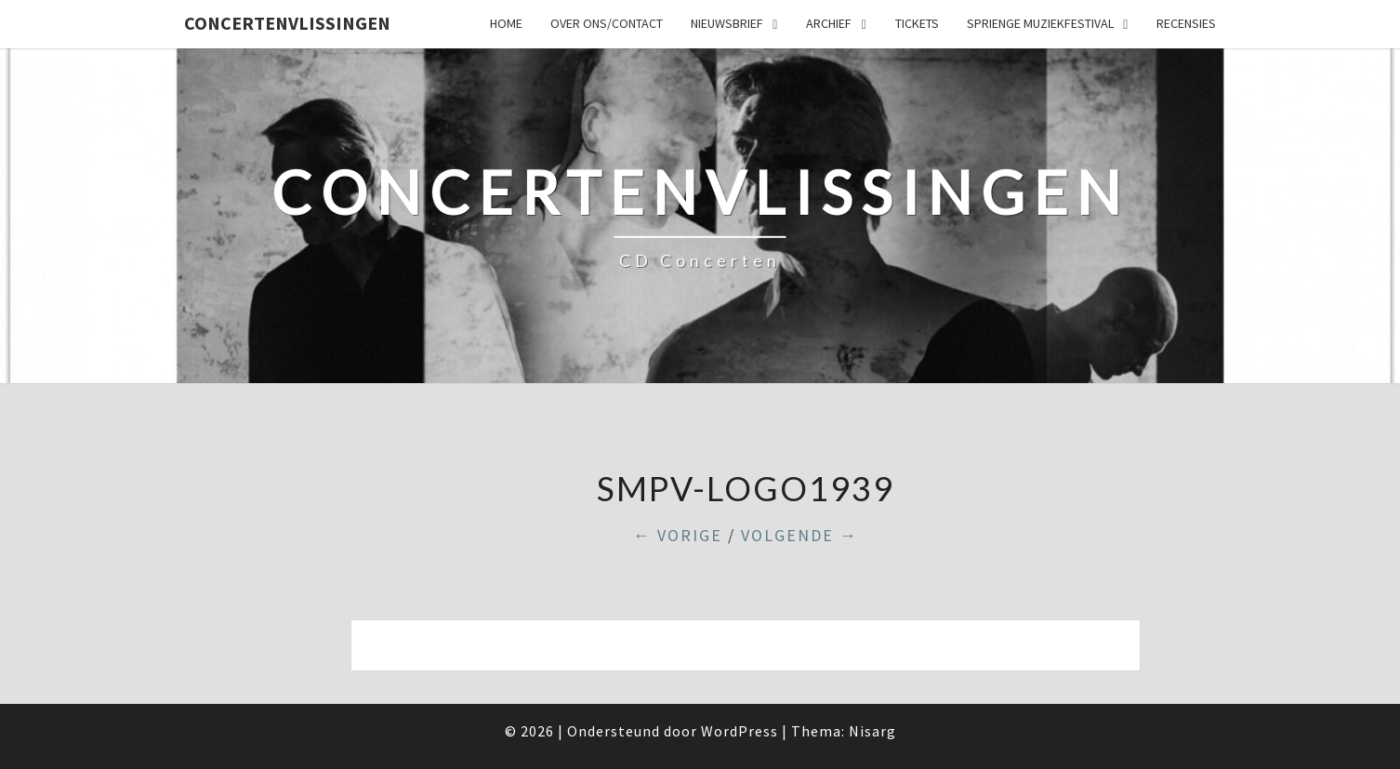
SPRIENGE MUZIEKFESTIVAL (1040, 23)
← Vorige (677, 535)
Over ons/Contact (606, 23)
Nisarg (872, 731)
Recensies (1186, 23)
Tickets (917, 23)
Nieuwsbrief (727, 23)
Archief (829, 23)
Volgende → (799, 535)
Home (506, 23)
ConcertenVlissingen (287, 22)
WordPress (739, 731)
